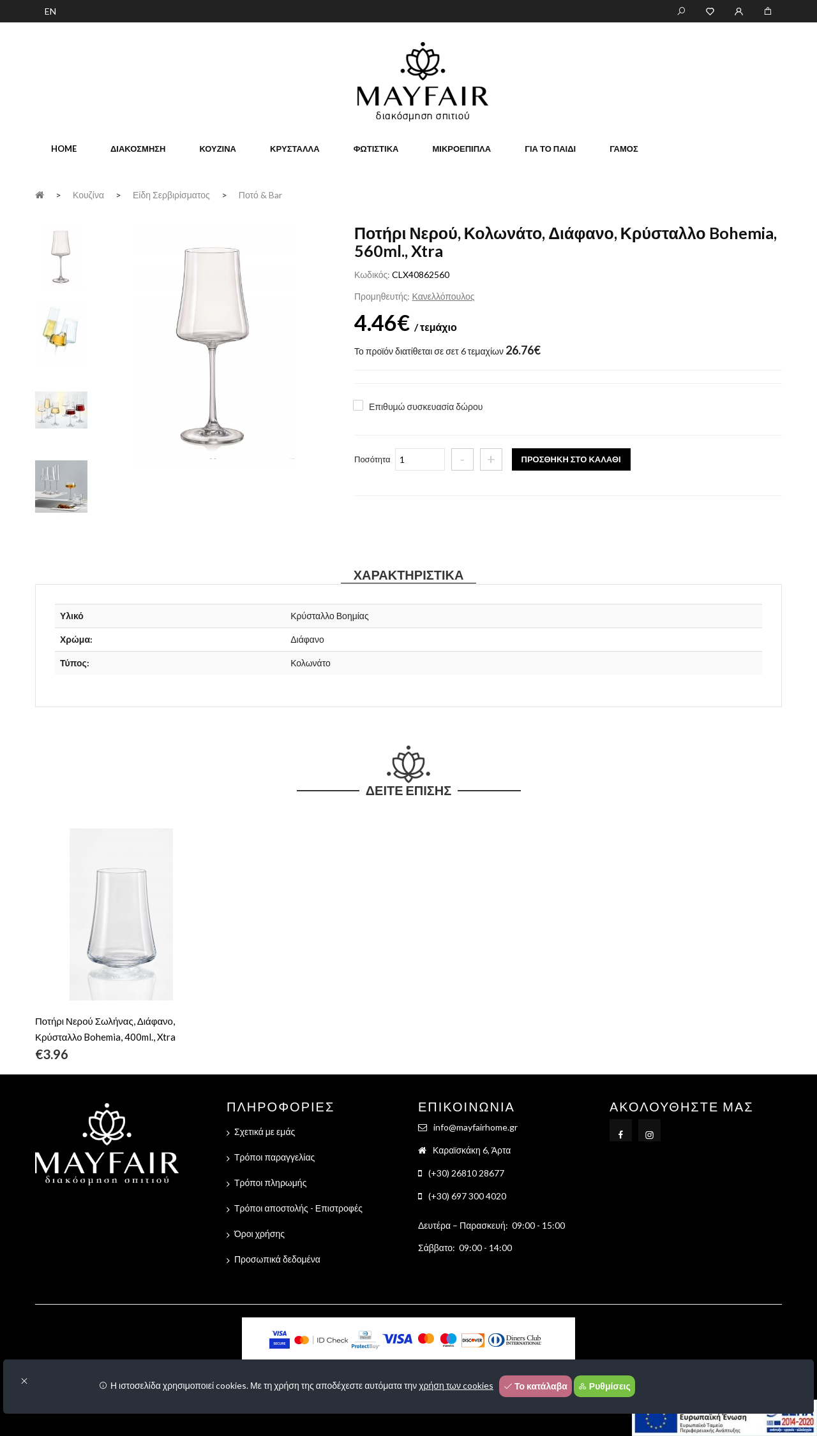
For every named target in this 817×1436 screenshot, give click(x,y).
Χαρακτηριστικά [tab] (409, 574)
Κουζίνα (217, 148)
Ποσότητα (372, 459)
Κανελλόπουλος (443, 296)
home (64, 148)
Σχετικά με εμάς (264, 1131)
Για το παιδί (550, 148)
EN (50, 11)
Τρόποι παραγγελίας (274, 1157)
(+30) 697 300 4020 (467, 1196)
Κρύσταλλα (295, 148)
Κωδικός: (372, 274)
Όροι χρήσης (259, 1233)
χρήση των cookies (456, 1385)
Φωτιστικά (376, 148)
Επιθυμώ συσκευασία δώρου (426, 406)
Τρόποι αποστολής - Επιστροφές (298, 1208)
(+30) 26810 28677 (466, 1173)
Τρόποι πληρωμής (270, 1182)
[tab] (61, 255)
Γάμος (624, 148)
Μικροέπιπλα (461, 148)
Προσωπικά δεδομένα (277, 1259)
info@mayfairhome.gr (475, 1127)
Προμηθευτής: (382, 296)
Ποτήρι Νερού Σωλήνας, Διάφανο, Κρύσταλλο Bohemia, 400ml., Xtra (105, 1029)
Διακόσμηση (137, 148)
